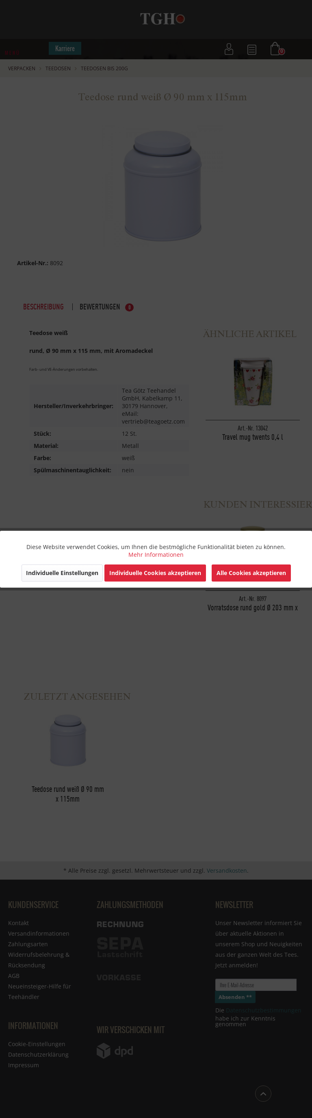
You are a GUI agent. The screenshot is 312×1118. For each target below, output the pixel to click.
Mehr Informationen (156, 554)
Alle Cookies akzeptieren (251, 573)
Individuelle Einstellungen (62, 573)
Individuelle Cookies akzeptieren (155, 573)
